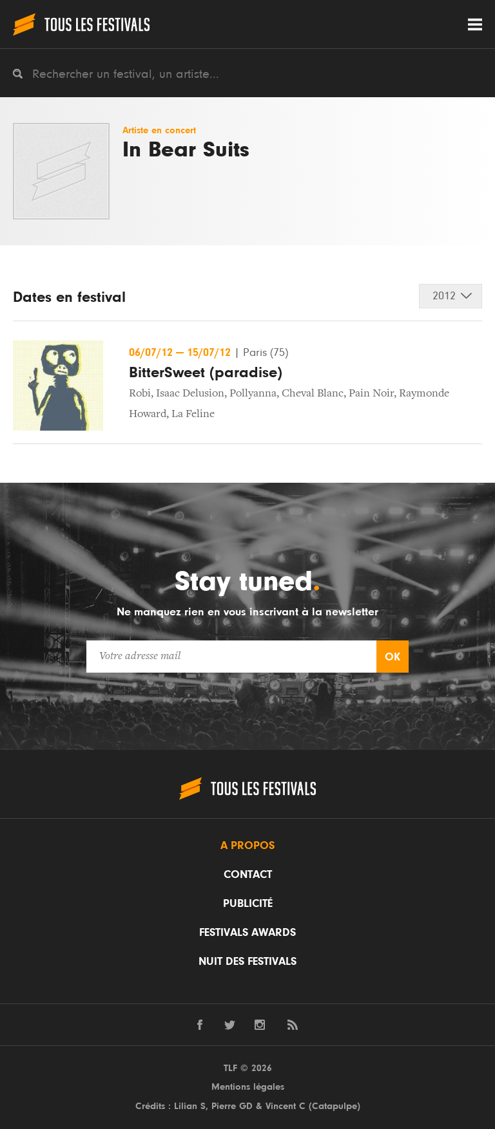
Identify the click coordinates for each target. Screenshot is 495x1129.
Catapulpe (334, 1106)
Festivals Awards (247, 932)
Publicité (248, 904)
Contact (248, 875)
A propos (247, 846)
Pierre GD (232, 1106)
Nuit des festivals (247, 961)
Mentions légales (247, 1087)
